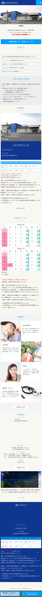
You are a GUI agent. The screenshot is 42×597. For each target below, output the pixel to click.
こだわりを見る (21, 497)
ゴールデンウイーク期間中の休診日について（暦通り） (13, 67)
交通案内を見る (21, 467)
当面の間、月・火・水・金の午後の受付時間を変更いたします (15, 64)
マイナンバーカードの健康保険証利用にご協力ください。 (14, 60)
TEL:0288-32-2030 (7, 149)
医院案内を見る (21, 208)
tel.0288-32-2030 (21, 528)
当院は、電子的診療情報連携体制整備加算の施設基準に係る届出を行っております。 (20, 56)
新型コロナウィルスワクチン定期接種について (11, 71)
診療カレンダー (8, 175)
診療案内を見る (21, 407)
